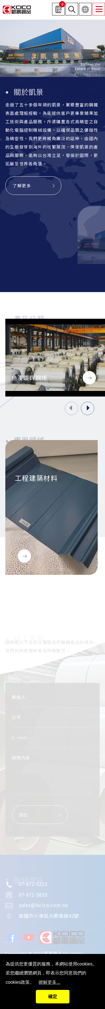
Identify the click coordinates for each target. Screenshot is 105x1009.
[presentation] (71, 408)
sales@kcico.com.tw (43, 904)
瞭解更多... (49, 982)
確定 (52, 996)
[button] (25, 61)
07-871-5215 (33, 883)
